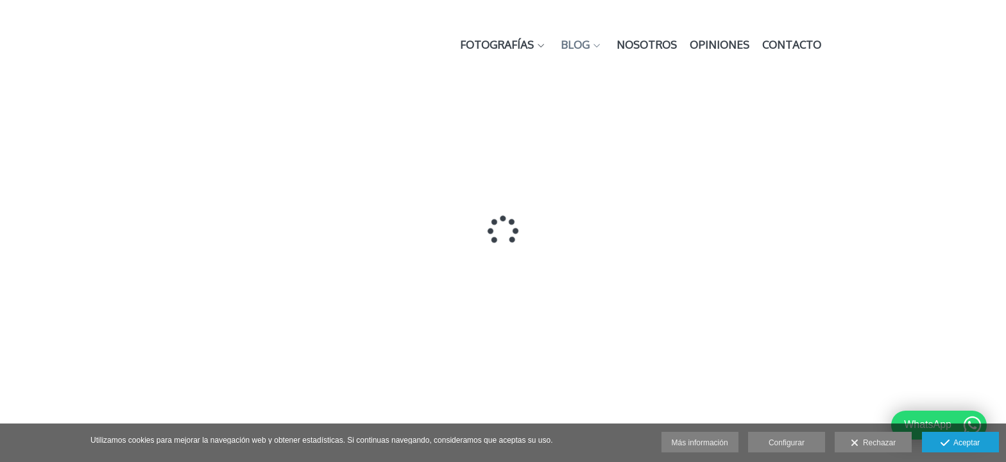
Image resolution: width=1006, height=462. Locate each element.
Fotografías (659, 45)
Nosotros (809, 45)
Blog (737, 45)
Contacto (954, 45)
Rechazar (873, 443)
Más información (700, 442)
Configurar (787, 442)
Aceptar (960, 443)
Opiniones (882, 45)
